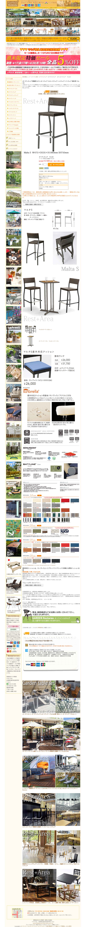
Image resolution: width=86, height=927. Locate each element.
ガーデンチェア (43, 76)
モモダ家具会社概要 (11, 145)
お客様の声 (21, 7)
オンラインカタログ (11, 148)
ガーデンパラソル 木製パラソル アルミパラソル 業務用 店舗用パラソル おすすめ (45, 751)
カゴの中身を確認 (75, 7)
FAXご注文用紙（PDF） (12, 141)
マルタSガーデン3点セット (45, 329)
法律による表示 (53, 7)
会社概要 (64, 7)
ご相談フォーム (10, 138)
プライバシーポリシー (43, 7)
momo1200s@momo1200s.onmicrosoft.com (43, 923)
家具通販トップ (26, 76)
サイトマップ (11, 7)
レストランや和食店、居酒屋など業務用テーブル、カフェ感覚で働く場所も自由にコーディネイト (50, 902)
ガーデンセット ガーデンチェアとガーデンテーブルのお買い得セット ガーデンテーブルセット (49, 714)
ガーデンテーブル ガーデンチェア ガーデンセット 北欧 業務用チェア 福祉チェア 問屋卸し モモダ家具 (46, 926)
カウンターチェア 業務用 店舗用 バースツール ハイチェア (39, 827)
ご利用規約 (32, 7)
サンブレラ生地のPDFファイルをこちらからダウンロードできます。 (39, 565)
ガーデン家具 (34, 76)
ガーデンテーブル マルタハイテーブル (49, 341)
